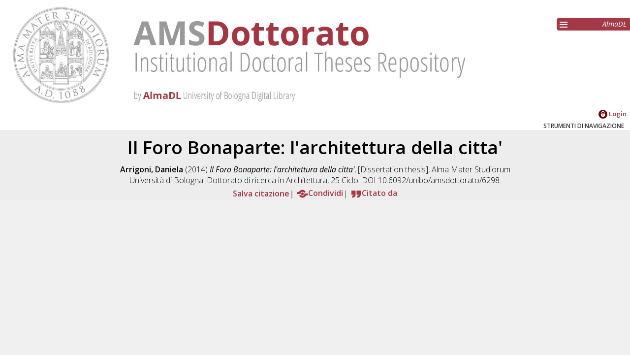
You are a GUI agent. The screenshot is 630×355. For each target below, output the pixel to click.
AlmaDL (614, 24)
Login (612, 113)
